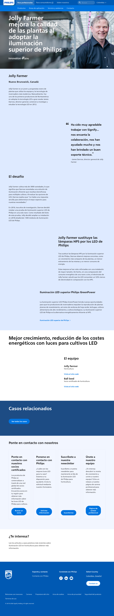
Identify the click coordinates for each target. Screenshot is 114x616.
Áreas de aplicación (36, 8)
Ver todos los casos (19, 421)
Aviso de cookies (58, 594)
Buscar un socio (19, 511)
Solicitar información (44, 511)
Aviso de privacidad (74, 594)
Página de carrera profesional (93, 510)
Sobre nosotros (63, 2)
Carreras (29, 594)
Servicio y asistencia (55, 8)
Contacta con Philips (40, 576)
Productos (21, 8)
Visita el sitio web (71, 374)
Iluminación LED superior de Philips (55, 320)
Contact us (93, 583)
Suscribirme (68, 512)
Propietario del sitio (42, 594)
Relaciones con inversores (14, 594)
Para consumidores (44, 2)
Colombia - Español (94, 576)
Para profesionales (25, 2)
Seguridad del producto (93, 594)
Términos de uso (10, 598)
